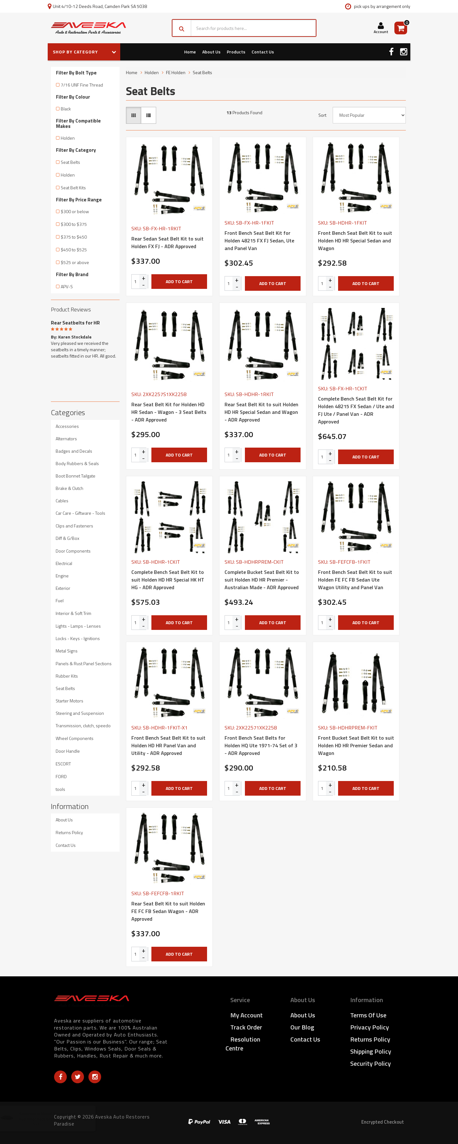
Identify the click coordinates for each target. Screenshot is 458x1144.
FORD (61, 776)
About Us (211, 51)
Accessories (67, 426)
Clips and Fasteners (74, 525)
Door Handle (68, 751)
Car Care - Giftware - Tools (80, 513)
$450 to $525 (74, 249)
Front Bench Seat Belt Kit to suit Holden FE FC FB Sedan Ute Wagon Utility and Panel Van (355, 579)
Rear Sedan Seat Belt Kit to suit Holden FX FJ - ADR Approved (167, 242)
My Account (246, 1015)
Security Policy (370, 1063)
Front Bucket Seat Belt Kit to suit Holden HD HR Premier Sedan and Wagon (356, 745)
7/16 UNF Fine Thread (82, 84)
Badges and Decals (74, 451)
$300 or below (75, 211)
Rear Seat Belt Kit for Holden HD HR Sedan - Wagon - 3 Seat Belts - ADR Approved (168, 412)
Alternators (66, 438)
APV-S (67, 286)
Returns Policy (69, 832)
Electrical (64, 563)
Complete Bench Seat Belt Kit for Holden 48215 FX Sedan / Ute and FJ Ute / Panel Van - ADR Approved (356, 410)
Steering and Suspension (80, 713)
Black (66, 108)
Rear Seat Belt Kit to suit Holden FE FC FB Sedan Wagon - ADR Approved (168, 911)
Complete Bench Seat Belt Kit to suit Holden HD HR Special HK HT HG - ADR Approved (167, 579)
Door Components (73, 551)
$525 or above (75, 262)
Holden (68, 138)
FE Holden (175, 72)
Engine (62, 575)
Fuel (60, 600)
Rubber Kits (67, 676)
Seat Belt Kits (73, 187)
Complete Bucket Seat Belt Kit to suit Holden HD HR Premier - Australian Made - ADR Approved (262, 579)
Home (190, 51)
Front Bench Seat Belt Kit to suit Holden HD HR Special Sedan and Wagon (355, 240)
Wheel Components (75, 738)
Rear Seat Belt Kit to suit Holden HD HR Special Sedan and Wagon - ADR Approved (261, 412)
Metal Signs (67, 650)
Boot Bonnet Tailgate (75, 475)
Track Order (246, 1027)
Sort (322, 115)
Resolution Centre (243, 1043)
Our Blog (302, 1027)
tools (60, 789)
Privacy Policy (369, 1027)
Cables (62, 500)
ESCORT (63, 763)
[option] (85, 338)
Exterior (63, 588)
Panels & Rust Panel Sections (84, 663)
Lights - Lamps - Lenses (78, 626)
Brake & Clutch (69, 488)
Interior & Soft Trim (73, 613)
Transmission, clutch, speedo (83, 725)
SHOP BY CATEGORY (84, 51)
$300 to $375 (74, 224)
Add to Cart (179, 281)
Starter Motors (69, 700)
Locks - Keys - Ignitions (78, 638)
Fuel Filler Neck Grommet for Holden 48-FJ (61, 1119)
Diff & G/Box (67, 538)
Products (236, 51)
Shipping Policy (370, 1051)
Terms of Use (368, 1015)
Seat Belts (70, 162)
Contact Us (263, 51)
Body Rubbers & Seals (77, 463)
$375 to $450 (74, 237)
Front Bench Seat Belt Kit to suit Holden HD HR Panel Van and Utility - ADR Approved (168, 745)
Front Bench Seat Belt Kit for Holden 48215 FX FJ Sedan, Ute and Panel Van (259, 240)
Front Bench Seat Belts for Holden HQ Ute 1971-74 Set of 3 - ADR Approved (261, 745)
